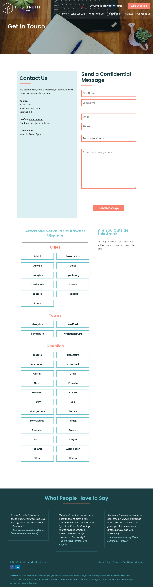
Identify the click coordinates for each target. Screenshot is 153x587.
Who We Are (78, 13)
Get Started (139, 6)
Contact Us (143, 13)
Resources (114, 13)
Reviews (128, 13)
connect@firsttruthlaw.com (40, 123)
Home (63, 13)
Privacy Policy (104, 562)
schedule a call (65, 89)
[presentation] (101, 198)
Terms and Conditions (123, 562)
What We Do (96, 13)
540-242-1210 (36, 119)
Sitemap (139, 562)
